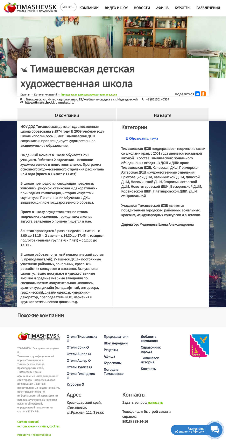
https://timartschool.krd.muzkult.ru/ (49, 102)
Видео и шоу (116, 7)
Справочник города (151, 349)
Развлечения (208, 7)
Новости (142, 7)
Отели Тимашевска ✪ (82, 338)
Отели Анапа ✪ (79, 354)
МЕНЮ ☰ (68, 7)
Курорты (182, 7)
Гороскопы (112, 363)
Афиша (162, 7)
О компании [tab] (67, 115)
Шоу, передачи (116, 343)
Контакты (148, 368)
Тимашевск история (150, 360)
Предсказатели (116, 336)
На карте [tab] (162, 115)
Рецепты (111, 350)
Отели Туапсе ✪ (79, 367)
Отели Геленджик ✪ (81, 375)
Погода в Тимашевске (113, 371)
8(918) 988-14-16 (135, 421)
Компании (89, 7)
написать (155, 402)
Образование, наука (141, 138)
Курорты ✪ (75, 384)
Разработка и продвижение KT (34, 434)
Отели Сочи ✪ (78, 347)
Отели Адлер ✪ (79, 360)
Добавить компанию (149, 338)
